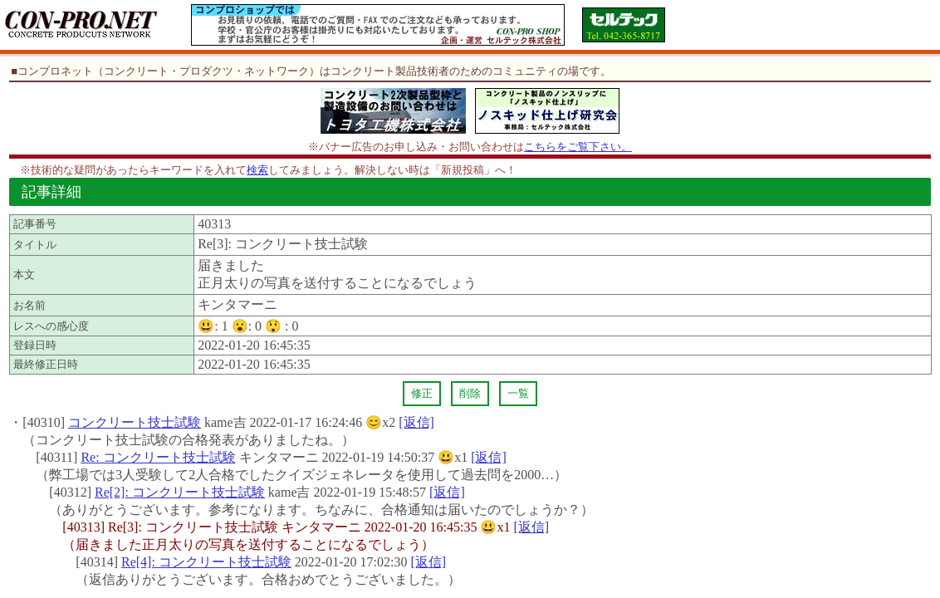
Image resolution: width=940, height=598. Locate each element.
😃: (213, 326)
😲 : (281, 326)
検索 (257, 170)
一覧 (518, 393)
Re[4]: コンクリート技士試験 (206, 562)
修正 (422, 393)
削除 (470, 393)
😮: (247, 326)
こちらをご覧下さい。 (578, 146)
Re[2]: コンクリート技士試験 (180, 492)
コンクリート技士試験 (134, 422)
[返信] (416, 422)
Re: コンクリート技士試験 (158, 457)
